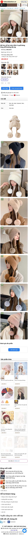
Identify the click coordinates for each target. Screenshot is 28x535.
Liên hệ (3, 512)
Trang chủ (2, 8)
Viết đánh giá (14, 349)
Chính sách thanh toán (7, 509)
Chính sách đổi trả (6, 504)
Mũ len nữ (22, 8)
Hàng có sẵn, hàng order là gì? (9, 56)
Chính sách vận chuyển (7, 507)
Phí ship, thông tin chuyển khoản (9, 502)
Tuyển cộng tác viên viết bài (11, 516)
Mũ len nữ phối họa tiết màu (7, 380)
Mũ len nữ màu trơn (5, 404)
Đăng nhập (23, 1)
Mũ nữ (16, 8)
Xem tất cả (4, 490)
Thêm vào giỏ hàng (16, 88)
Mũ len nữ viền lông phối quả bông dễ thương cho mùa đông (20, 431)
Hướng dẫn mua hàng (6, 499)
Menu (4, 5)
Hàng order (10, 54)
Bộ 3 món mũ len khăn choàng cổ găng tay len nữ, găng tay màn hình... (7, 455)
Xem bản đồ (14, 530)
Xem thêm (11, 105)
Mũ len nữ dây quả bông (20, 380)
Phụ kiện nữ (10, 8)
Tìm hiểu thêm (15, 92)
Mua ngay (5, 88)
